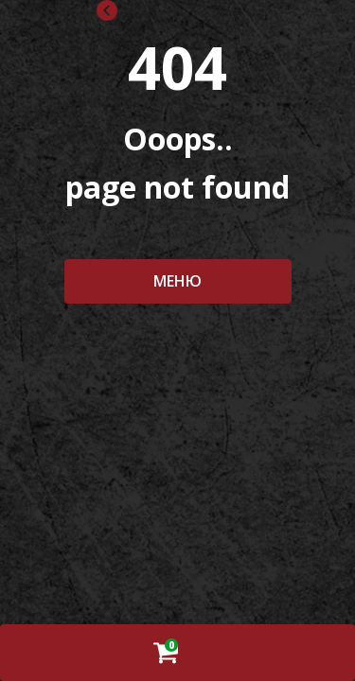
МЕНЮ (177, 281)
